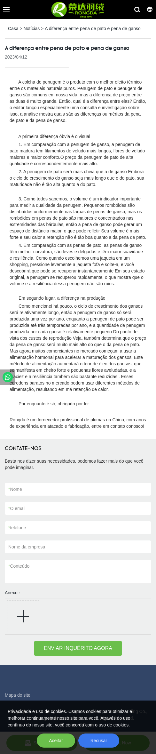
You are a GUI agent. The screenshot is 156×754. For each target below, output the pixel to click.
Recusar (98, 740)
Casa (13, 28)
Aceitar (56, 740)
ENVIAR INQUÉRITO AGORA (78, 648)
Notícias (32, 28)
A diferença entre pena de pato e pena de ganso (93, 28)
